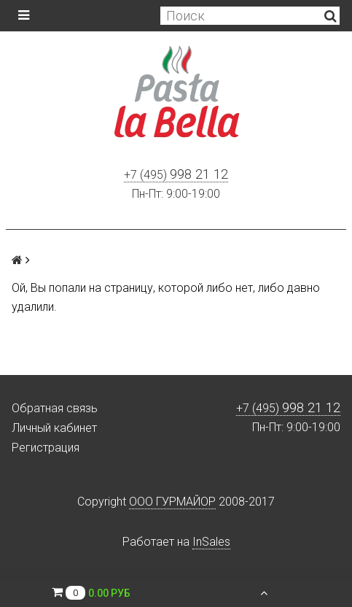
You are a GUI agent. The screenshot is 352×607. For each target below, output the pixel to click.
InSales (211, 542)
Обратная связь (55, 408)
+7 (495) (176, 175)
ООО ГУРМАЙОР (172, 502)
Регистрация (45, 448)
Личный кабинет (54, 428)
